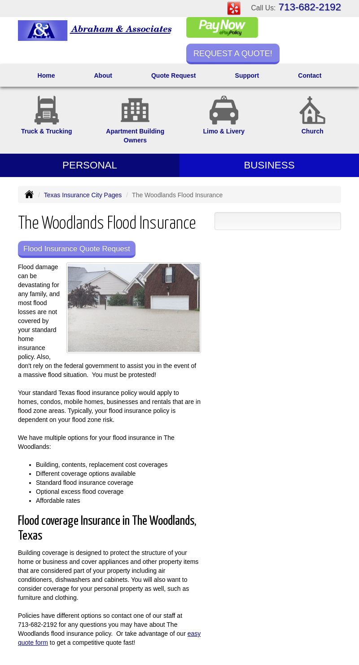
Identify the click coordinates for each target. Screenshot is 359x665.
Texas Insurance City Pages (83, 195)
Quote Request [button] (173, 75)
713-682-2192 (310, 7)
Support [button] (247, 75)
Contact (309, 75)
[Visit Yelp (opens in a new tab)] (234, 8)
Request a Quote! (232, 53)
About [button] (103, 75)
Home (46, 75)
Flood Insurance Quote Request (76, 248)
